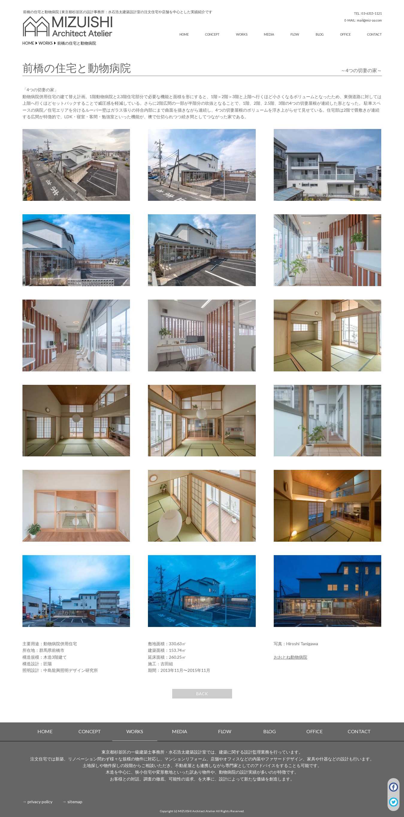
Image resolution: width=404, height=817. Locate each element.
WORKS (241, 34)
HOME (184, 34)
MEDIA (269, 34)
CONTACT (374, 34)
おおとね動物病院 (290, 657)
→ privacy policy (37, 801)
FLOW (294, 34)
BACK (202, 693)
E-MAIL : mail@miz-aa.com (363, 20)
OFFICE (345, 34)
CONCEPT (212, 34)
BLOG (320, 34)
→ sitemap (72, 801)
